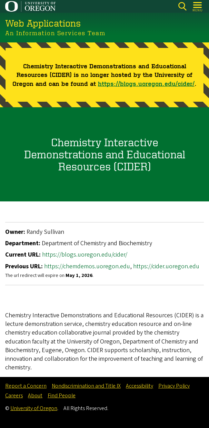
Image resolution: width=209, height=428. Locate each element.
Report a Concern (26, 386)
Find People (62, 395)
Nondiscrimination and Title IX (86, 386)
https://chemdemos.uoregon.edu (87, 266)
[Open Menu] (198, 6)
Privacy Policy (174, 386)
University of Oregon (33, 408)
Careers (14, 395)
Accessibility (139, 386)
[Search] (182, 6)
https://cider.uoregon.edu (166, 266)
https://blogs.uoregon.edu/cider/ (146, 83)
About (35, 395)
